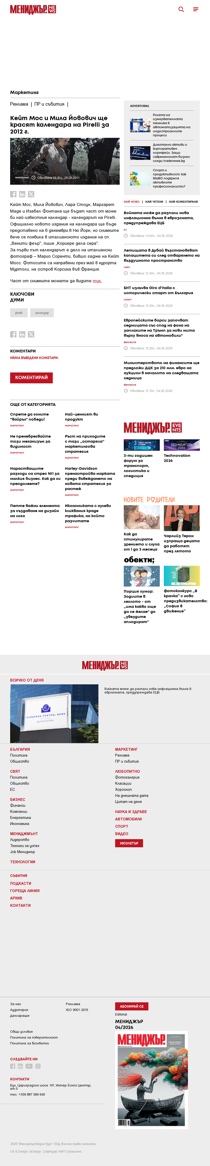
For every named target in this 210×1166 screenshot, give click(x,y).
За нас (15, 1004)
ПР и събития (127, 761)
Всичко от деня (27, 680)
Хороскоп (123, 789)
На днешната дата (131, 795)
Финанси (17, 805)
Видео (121, 833)
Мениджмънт (24, 833)
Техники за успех (24, 846)
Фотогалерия (127, 777)
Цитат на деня (128, 801)
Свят (15, 771)
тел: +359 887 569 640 (27, 1094)
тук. (97, 280)
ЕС (12, 789)
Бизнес (17, 799)
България (20, 749)
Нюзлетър (129, 843)
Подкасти (20, 883)
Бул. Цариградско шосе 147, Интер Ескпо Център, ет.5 (50, 1087)
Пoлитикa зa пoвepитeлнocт (34, 1037)
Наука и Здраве (131, 811)
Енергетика (20, 817)
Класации (123, 783)
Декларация (19, 1015)
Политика (18, 755)
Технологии (22, 861)
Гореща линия (25, 890)
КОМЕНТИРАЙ (31, 378)
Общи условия (21, 1031)
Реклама (122, 755)
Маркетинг (24, 93)
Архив (16, 898)
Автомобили (128, 819)
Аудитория (19, 1009)
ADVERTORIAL (139, 106)
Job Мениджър (22, 852)
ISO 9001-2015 (77, 1009)
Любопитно (127, 771)
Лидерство (19, 839)
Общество (19, 761)
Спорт (121, 826)
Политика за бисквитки (29, 1043)
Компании (18, 811)
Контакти (20, 905)
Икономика (19, 823)
